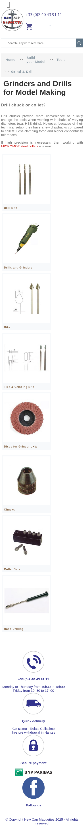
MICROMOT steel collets (19, 146)
